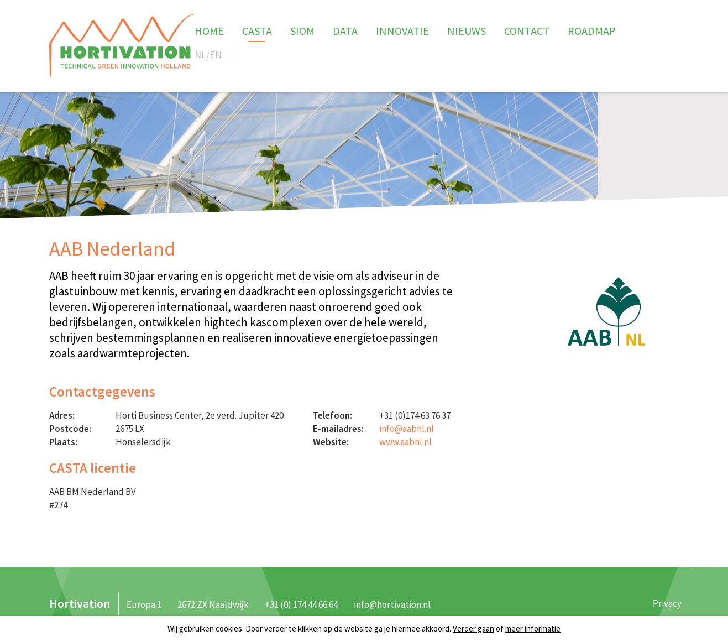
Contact (526, 31)
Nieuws (466, 31)
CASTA (257, 31)
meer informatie (533, 628)
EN (216, 54)
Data (345, 31)
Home (209, 31)
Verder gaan (473, 628)
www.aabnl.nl (405, 442)
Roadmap (592, 31)
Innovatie (402, 31)
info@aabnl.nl (406, 429)
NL (200, 54)
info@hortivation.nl (392, 604)
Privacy (667, 603)
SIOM (302, 31)
